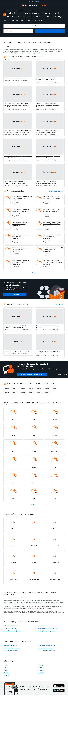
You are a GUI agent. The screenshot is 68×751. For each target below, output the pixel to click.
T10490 (5, 670)
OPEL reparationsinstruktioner (11, 650)
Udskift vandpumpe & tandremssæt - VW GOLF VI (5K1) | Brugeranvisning (53, 210)
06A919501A (6, 673)
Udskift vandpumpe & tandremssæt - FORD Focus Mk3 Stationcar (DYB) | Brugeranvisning (52, 223)
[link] (18, 71)
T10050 (5, 665)
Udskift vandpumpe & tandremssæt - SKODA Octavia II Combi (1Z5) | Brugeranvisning (21, 262)
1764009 (40, 667)
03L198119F (41, 673)
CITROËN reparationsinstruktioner (46, 650)
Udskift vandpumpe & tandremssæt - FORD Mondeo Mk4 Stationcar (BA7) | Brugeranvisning (21, 211)
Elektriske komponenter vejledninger (12, 631)
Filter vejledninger (42, 625)
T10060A (5, 667)
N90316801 (6, 675)
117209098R (41, 665)
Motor (20, 10)
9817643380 (41, 670)
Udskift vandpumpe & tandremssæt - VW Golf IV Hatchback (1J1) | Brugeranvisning (22, 236)
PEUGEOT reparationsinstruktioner (46, 645)
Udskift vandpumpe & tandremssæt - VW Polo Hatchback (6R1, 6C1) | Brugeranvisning (22, 198)
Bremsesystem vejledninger (10, 628)
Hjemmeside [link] (6, 10)
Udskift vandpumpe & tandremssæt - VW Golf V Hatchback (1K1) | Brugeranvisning (53, 249)
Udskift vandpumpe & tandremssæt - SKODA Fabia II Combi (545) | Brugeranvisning (21, 223)
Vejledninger (14, 10)
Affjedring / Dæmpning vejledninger (46, 631)
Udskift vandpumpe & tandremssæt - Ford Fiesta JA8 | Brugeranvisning (52, 197)
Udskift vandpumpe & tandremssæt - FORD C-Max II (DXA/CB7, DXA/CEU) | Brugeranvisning (52, 262)
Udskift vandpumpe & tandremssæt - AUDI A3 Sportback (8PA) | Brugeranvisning (52, 236)
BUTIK (31, 1)
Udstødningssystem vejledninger (11, 625)
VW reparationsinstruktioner (10, 645)
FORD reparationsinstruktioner (45, 648)
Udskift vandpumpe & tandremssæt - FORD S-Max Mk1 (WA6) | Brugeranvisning (21, 249)
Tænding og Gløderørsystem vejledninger (48, 628)
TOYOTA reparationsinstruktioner (11, 648)
